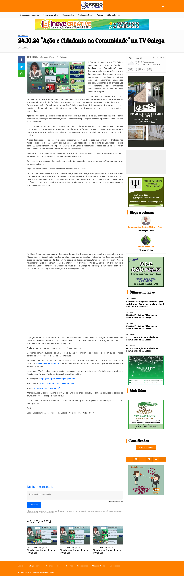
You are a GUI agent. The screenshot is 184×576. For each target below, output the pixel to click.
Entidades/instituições (29, 15)
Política (99, 15)
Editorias (21, 566)
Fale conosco (114, 566)
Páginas (69, 566)
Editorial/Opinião (113, 15)
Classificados (68, 15)
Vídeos (60, 566)
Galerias (49, 566)
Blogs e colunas (35, 566)
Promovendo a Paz (50, 15)
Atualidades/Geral (85, 15)
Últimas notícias (98, 566)
